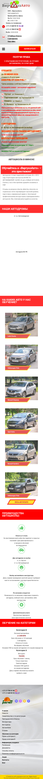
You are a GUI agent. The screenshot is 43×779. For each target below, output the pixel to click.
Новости (5, 713)
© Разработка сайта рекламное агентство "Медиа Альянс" (21, 776)
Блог (3, 763)
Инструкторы (6, 722)
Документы (6, 748)
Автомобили (6, 728)
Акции (4, 757)
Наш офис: (12, 41)
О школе (5, 711)
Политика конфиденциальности (13, 754)
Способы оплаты (8, 751)
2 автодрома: (13, 39)
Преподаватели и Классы (11, 719)
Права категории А (8, 736)
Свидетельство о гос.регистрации (13, 716)
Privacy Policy (33, 778)
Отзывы (5, 730)
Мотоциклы (6, 725)
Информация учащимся (10, 742)
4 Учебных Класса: (15, 36)
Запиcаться (29, 49)
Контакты (5, 760)
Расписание (6, 745)
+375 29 (12, 26)
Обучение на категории (10, 734)
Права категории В (8, 739)
